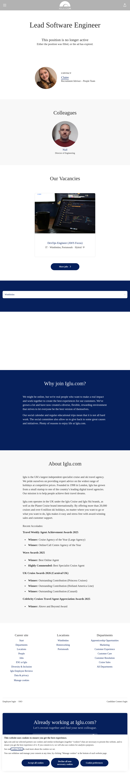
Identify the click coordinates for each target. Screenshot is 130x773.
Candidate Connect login (117, 701)
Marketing (105, 645)
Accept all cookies (36, 763)
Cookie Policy (17, 749)
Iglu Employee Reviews (21, 671)
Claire (65, 77)
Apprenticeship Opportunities (105, 640)
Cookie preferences (94, 763)
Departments (21, 645)
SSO (20, 701)
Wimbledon (63, 640)
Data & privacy (21, 675)
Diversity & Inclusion (21, 666)
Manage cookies (21, 680)
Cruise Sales (105, 662)
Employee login (9, 701)
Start (21, 640)
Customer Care (105, 653)
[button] (124, 5)
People (21, 653)
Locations (21, 649)
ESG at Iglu (21, 662)
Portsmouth (63, 649)
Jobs (21, 658)
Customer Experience (105, 649)
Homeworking (63, 645)
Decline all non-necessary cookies (65, 762)
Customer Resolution (105, 658)
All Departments (104, 666)
